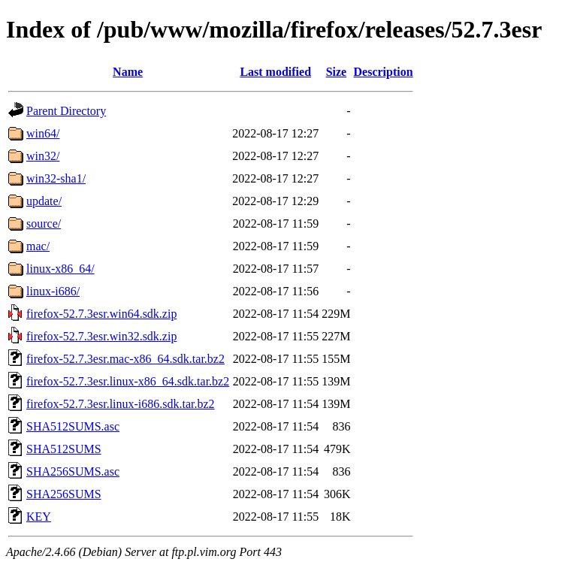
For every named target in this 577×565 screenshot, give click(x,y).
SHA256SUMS (63, 494)
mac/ (38, 246)
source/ (43, 223)
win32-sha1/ (56, 178)
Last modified (275, 71)
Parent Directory (66, 110)
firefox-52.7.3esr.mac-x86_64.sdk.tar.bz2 (125, 358)
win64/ (42, 133)
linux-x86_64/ (60, 268)
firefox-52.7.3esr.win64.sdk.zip (101, 313)
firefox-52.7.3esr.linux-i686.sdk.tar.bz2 (120, 403)
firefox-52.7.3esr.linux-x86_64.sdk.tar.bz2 (127, 381)
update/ (44, 201)
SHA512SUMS (63, 449)
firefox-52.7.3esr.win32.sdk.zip (101, 336)
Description (383, 71)
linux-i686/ (53, 291)
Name (128, 71)
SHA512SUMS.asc (72, 426)
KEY (38, 516)
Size (336, 71)
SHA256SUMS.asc (72, 471)
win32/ (42, 156)
